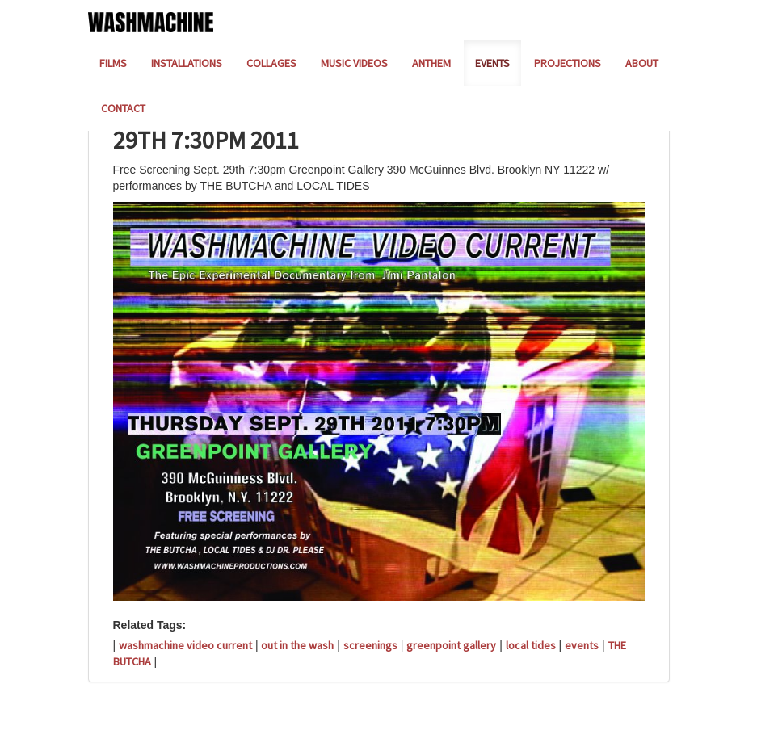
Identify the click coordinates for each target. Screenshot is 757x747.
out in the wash (297, 645)
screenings (370, 645)
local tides (531, 645)
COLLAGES (271, 63)
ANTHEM (431, 63)
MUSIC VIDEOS (354, 63)
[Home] (151, 20)
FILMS (113, 63)
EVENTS (492, 63)
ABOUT (641, 63)
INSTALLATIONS (186, 63)
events (582, 645)
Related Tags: (150, 625)
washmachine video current (185, 645)
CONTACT (123, 108)
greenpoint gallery (451, 645)
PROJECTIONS (567, 63)
